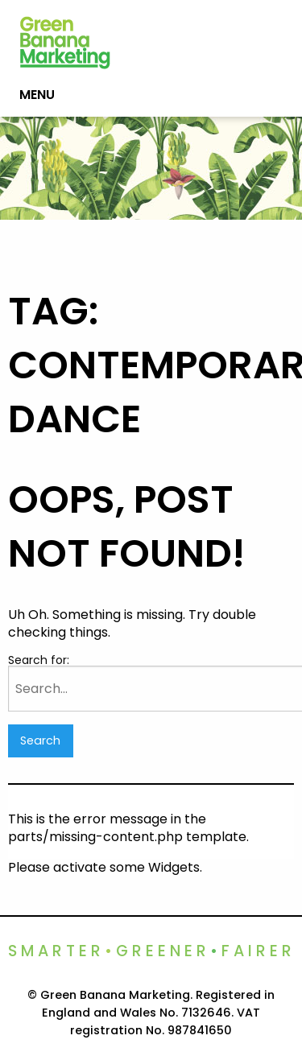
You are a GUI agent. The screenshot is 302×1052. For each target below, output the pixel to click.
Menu (37, 94)
